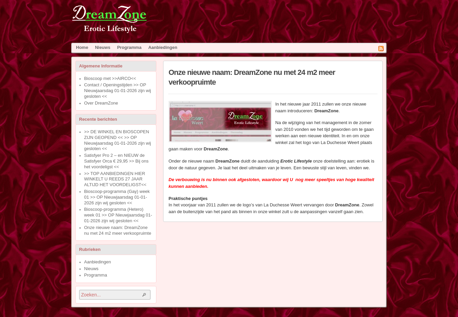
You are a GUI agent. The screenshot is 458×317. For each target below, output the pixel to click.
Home (82, 47)
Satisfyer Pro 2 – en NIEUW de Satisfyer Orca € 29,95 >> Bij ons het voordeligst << (116, 161)
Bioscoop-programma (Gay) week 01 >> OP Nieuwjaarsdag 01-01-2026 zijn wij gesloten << (117, 197)
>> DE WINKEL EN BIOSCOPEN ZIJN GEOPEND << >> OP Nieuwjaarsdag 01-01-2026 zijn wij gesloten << (117, 140)
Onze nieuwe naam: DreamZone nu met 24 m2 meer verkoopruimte (117, 230)
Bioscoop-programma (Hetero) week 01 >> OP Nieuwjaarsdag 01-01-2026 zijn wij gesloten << (118, 215)
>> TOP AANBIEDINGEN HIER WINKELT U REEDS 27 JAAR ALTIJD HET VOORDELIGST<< (115, 179)
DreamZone (122, 19)
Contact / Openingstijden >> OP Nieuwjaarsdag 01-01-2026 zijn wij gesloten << (117, 90)
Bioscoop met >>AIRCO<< (110, 78)
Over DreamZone (101, 103)
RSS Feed (381, 48)
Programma (129, 47)
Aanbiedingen (162, 47)
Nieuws (102, 47)
